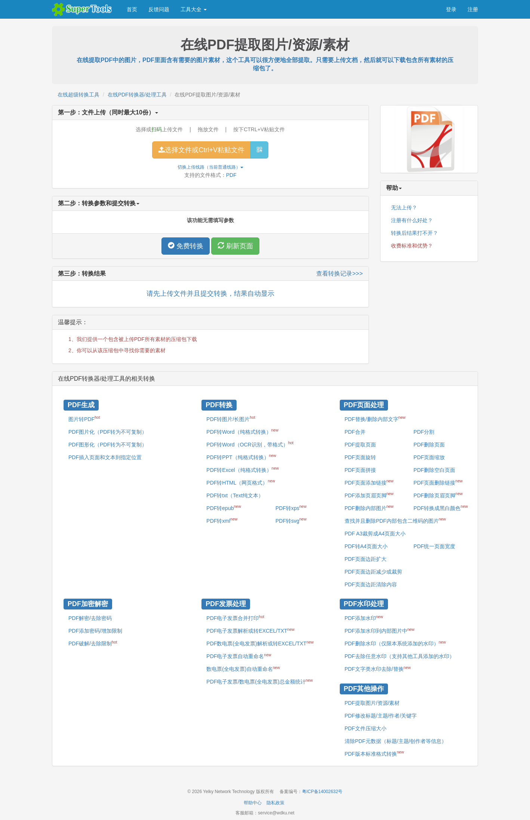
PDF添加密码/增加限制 (95, 631)
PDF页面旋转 (360, 457)
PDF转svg (290, 520)
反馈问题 (158, 9)
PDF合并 (355, 432)
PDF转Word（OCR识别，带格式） (249, 443)
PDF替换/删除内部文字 (375, 418)
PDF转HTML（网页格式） (240, 482)
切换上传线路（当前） (210, 167)
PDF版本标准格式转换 (374, 753)
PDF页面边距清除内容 (371, 584)
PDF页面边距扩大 (365, 559)
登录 (451, 9)
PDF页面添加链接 (369, 482)
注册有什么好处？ (412, 220)
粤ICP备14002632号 (322, 791)
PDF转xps (290, 507)
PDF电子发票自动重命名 (238, 655)
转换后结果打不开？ (414, 233)
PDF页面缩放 (429, 457)
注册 (473, 9)
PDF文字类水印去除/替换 (378, 668)
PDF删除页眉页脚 (437, 494)
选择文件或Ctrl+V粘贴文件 (201, 150)
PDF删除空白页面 (434, 470)
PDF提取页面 (360, 445)
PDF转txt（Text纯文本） (234, 495)
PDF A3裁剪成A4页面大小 (375, 534)
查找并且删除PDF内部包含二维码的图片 (395, 520)
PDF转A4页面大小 (366, 546)
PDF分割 (423, 432)
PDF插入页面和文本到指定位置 (105, 457)
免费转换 (185, 246)
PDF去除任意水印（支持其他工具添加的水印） (399, 656)
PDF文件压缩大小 (365, 728)
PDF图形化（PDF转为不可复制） (107, 445)
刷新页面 (235, 246)
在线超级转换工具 (78, 95)
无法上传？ (404, 208)
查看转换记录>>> (339, 273)
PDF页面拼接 (360, 470)
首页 (132, 9)
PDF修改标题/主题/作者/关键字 (381, 716)
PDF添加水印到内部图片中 (380, 630)
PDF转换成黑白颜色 (440, 507)
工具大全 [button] (194, 9)
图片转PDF (84, 418)
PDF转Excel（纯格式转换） (242, 469)
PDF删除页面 (429, 445)
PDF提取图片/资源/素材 (372, 703)
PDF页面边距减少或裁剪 (373, 572)
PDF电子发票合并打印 (235, 617)
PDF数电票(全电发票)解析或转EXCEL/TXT (260, 643)
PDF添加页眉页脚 (369, 494)
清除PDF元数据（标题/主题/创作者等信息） (396, 741)
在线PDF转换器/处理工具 (137, 95)
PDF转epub (223, 507)
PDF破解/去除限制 (92, 643)
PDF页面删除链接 (437, 482)
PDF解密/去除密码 (90, 618)
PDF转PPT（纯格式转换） (241, 456)
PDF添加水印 (364, 617)
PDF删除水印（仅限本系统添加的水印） (395, 643)
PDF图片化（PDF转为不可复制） (107, 432)
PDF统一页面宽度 (434, 546)
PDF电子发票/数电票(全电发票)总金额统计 (259, 681)
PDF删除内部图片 (369, 507)
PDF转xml (221, 520)
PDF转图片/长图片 (230, 418)
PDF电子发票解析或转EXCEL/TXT (250, 630)
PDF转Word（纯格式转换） (242, 431)
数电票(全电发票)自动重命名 (243, 668)
